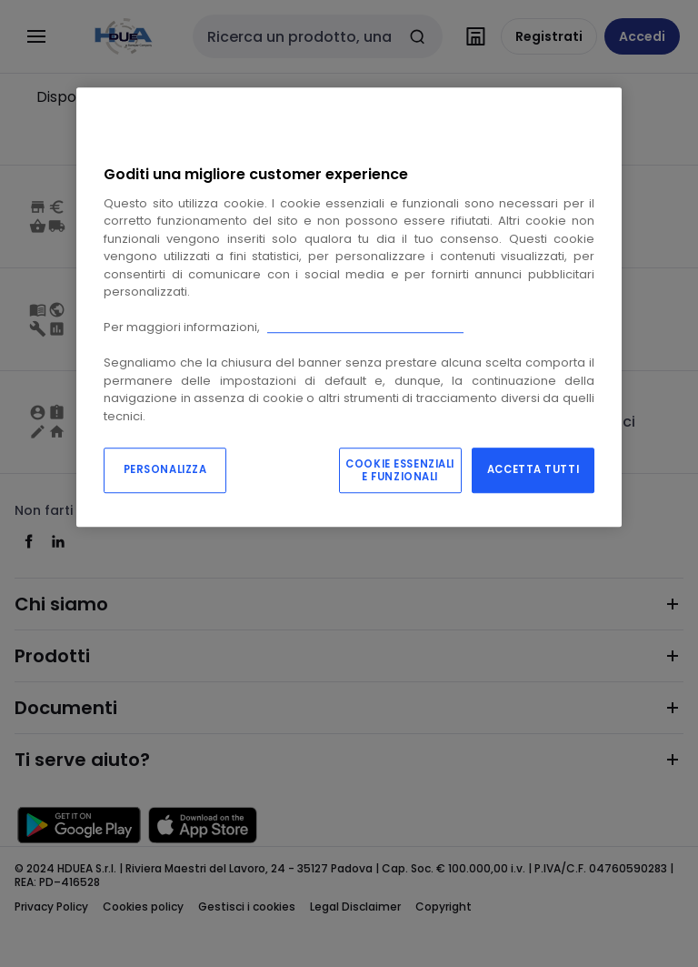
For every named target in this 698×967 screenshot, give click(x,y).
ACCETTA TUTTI (533, 470)
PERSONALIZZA (165, 470)
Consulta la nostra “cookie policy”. (365, 327)
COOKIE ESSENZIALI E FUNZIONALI (399, 471)
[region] (349, 308)
